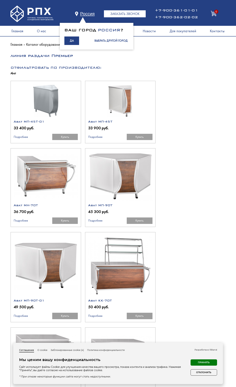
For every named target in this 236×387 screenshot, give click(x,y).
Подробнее (21, 138)
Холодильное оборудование (144, 328)
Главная (17, 31)
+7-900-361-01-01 (176, 10)
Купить (49, 138)
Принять (204, 362)
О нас (41, 31)
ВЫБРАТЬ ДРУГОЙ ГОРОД (111, 41)
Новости (149, 31)
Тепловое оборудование (141, 334)
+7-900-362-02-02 (176, 17)
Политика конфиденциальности (106, 350)
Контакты (217, 31)
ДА (72, 41)
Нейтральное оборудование (144, 341)
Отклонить (203, 372)
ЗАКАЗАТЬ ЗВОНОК (124, 14)
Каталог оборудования (44, 44)
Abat (13, 73)
